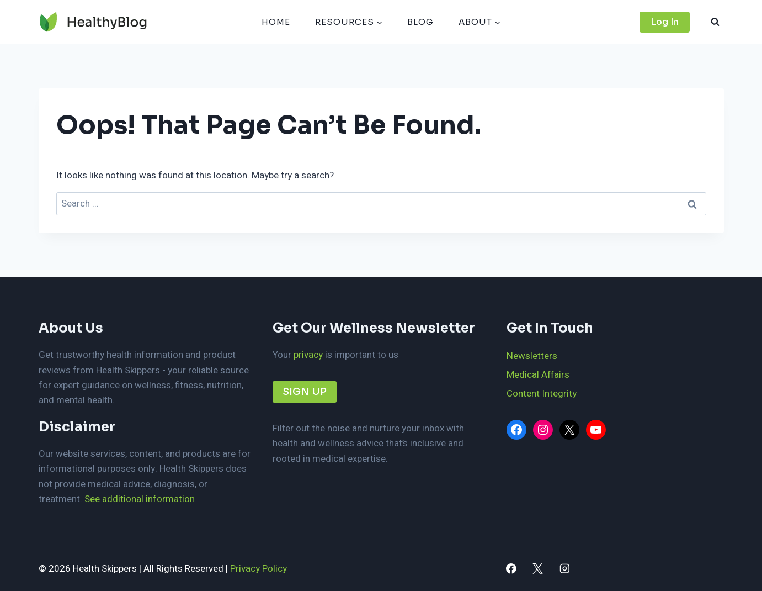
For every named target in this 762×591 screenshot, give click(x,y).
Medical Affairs (538, 375)
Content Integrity (542, 393)
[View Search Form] (715, 22)
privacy (308, 355)
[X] (537, 568)
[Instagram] (565, 568)
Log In (665, 22)
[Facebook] (511, 568)
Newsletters (532, 356)
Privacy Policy (258, 569)
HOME (276, 22)
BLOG (420, 22)
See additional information (139, 499)
